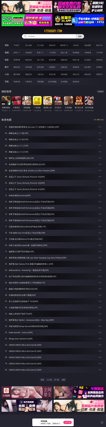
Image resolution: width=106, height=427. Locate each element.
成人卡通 (40, 60)
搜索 (80, 36)
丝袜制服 (76, 52)
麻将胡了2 (64, 45)
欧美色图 (40, 67)
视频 (7, 52)
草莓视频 (40, 81)
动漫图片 (52, 67)
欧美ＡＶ (40, 52)
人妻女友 (40, 74)
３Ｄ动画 (52, 52)
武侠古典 (52, 74)
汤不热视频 (52, 81)
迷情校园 (64, 74)
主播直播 (87, 52)
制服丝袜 (64, 60)
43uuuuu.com (53, 31)
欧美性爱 (52, 60)
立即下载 (67, 422)
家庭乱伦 (28, 74)
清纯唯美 (76, 67)
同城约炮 (16, 81)
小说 (7, 74)
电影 (7, 59)
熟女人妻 (64, 52)
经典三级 (76, 60)
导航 (7, 81)
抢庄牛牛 (99, 45)
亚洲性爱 (16, 60)
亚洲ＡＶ (16, 52)
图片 (7, 67)
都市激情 (16, 74)
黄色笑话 (87, 74)
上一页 (49, 380)
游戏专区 (52, 45)
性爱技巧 (99, 74)
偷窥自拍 (16, 67)
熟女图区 (87, 67)
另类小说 (76, 74)
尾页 (63, 380)
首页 (42, 380)
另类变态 (99, 60)
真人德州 (28, 45)
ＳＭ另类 (99, 52)
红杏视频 (64, 81)
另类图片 (99, 67)
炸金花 (75, 45)
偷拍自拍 (28, 60)
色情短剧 (76, 81)
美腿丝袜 (64, 67)
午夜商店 (28, 81)
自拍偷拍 (28, 52)
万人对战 (40, 45)
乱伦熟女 (87, 60)
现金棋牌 (87, 45)
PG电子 (16, 45)
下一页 (56, 380)
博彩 (7, 45)
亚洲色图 (28, 67)
